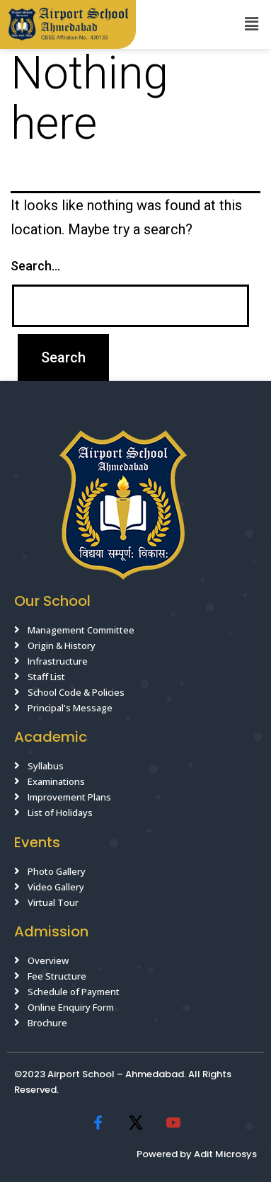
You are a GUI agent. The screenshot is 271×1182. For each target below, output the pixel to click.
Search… (35, 265)
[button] (252, 24)
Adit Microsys (225, 1154)
